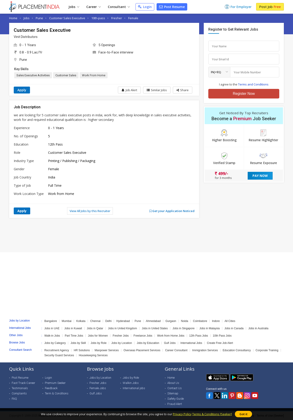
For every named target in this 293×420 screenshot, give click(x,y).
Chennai (95, 321)
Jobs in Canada (234, 328)
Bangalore (50, 321)
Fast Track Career (23, 383)
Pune (39, 18)
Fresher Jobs (121, 335)
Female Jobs (98, 388)
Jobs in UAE (52, 328)
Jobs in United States (155, 328)
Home (13, 18)
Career (93, 7)
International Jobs (191, 343)
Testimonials (20, 388)
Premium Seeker (55, 383)
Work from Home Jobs (170, 335)
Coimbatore (200, 321)
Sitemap (172, 393)
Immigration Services (205, 350)
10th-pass (98, 18)
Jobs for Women (98, 335)
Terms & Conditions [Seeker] (212, 414)
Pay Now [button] (260, 175)
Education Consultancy (237, 350)
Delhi (108, 321)
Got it (243, 414)
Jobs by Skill (78, 343)
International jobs (134, 388)
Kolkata (80, 321)
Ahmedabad (153, 321)
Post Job (270, 6)
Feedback (51, 388)
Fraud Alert (174, 404)
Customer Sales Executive (67, 18)
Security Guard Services (59, 355)
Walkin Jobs (131, 383)
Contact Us (174, 388)
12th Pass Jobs (198, 335)
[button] (182, 90)
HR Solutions (82, 350)
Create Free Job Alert (220, 343)
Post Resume (172, 7)
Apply (21, 90)
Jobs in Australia (258, 328)
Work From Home (93, 75)
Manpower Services (107, 350)
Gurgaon (170, 321)
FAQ (14, 398)
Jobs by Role (98, 343)
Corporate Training (267, 350)
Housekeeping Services (93, 355)
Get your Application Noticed (172, 211)
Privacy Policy (182, 414)
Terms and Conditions (253, 84)
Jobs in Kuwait (73, 328)
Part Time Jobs (74, 335)
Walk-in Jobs (52, 335)
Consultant (119, 7)
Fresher (116, 18)
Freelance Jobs (142, 335)
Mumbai (67, 321)
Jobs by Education (148, 343)
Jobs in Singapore (184, 328)
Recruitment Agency (56, 350)
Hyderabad (123, 321)
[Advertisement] (146, 235)
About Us (173, 383)
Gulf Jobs (170, 343)
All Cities (230, 321)
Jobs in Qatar (95, 328)
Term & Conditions (56, 393)
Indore (216, 321)
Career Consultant (176, 350)
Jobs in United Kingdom (122, 328)
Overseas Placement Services (142, 350)
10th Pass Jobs (222, 335)
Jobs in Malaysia (209, 328)
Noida (184, 321)
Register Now (244, 94)
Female (133, 18)
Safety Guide (175, 398)
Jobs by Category (55, 343)
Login (145, 7)
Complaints (19, 393)
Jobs (73, 7)
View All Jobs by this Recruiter (90, 211)
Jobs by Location (121, 343)
